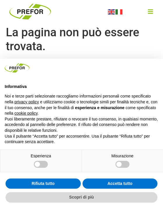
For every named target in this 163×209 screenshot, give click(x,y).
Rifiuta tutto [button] (43, 183)
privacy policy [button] (26, 102)
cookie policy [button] (25, 113)
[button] (150, 11)
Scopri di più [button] (81, 197)
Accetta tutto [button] (119, 183)
